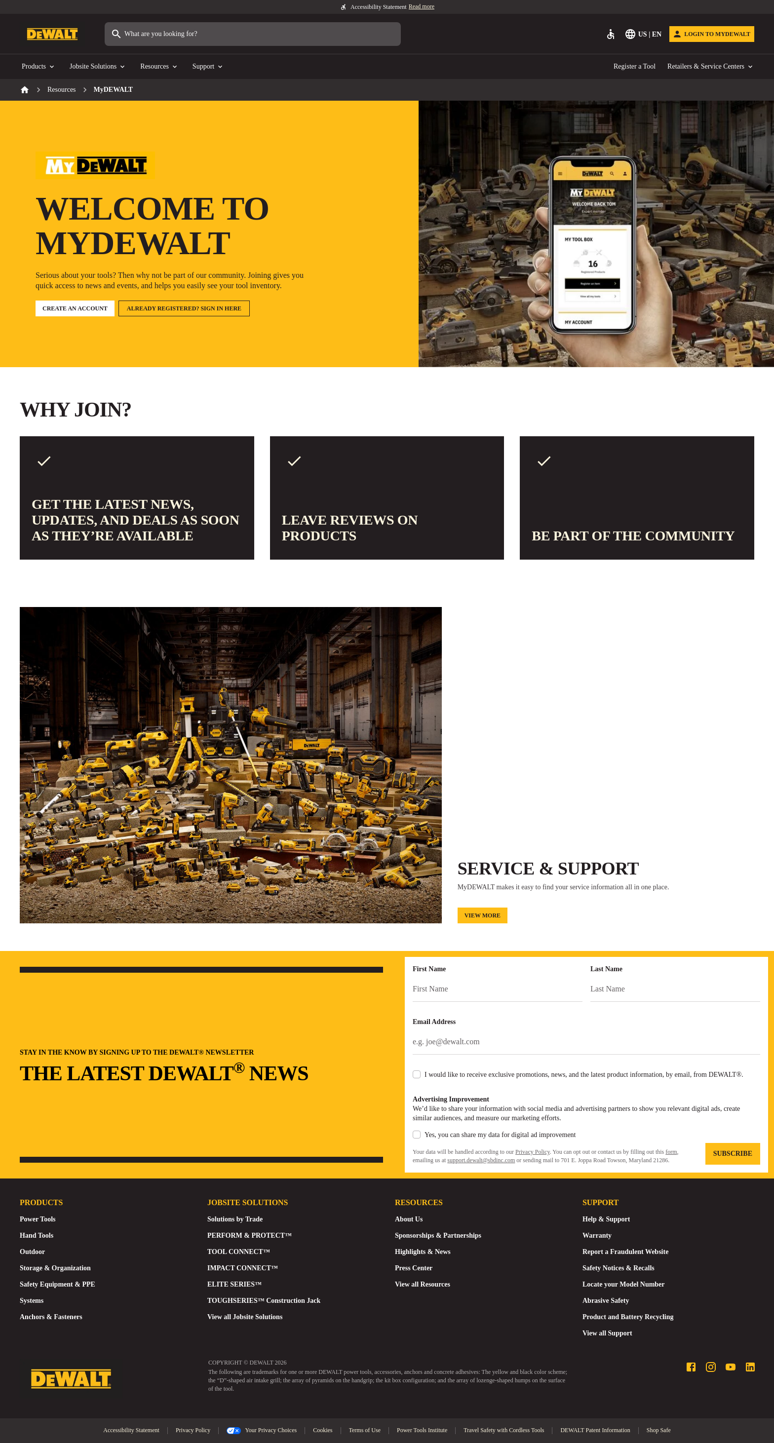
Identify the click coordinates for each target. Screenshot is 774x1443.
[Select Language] (643, 34)
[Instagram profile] (711, 1367)
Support (208, 67)
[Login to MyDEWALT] (711, 34)
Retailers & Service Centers (710, 67)
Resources (159, 67)
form (671, 1151)
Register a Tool (635, 66)
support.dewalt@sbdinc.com (481, 1160)
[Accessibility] (611, 34)
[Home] (25, 90)
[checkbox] (417, 1074)
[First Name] (497, 989)
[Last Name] (675, 989)
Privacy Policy (532, 1151)
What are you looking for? (154, 34)
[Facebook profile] (691, 1367)
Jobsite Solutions (98, 67)
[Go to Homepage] (52, 34)
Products (39, 67)
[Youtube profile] (730, 1367)
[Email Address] (586, 1042)
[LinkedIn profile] (750, 1367)
